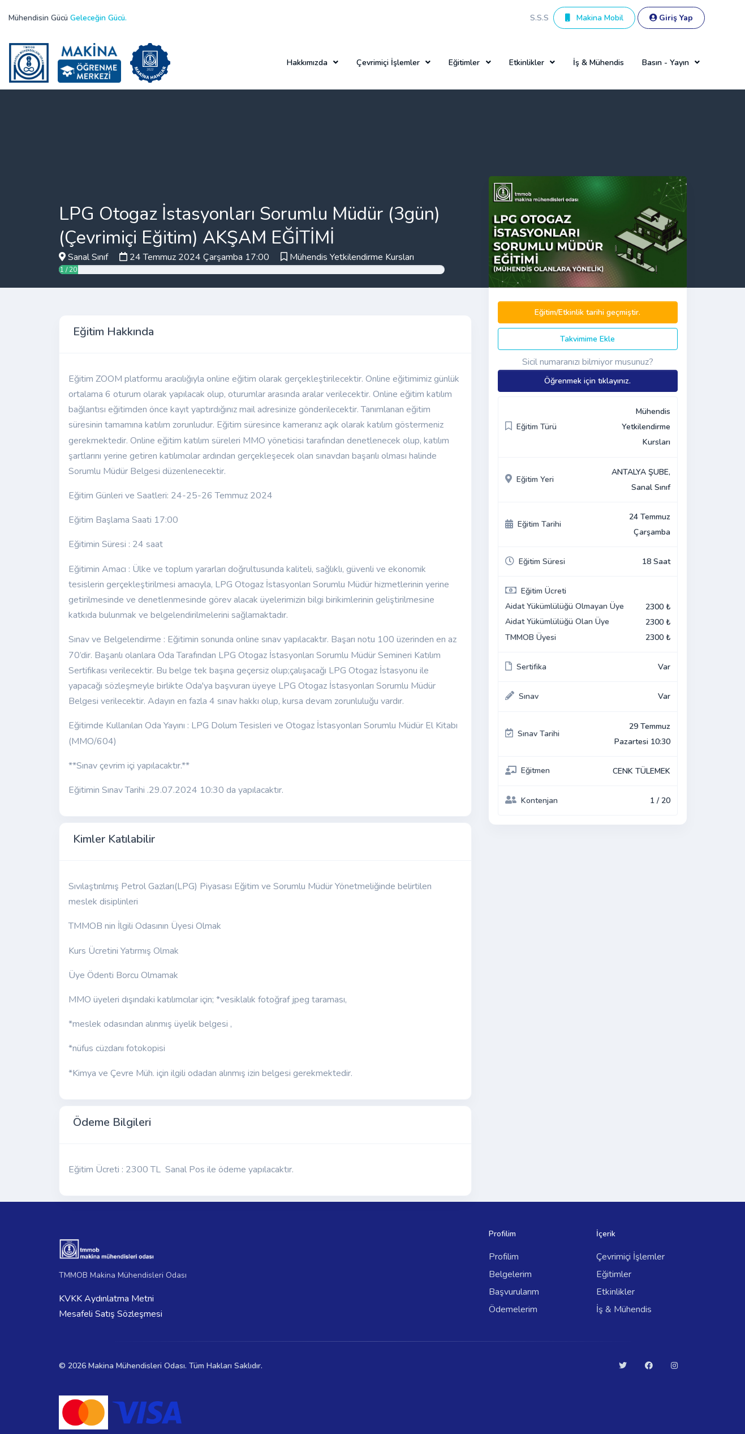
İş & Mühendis (598, 62)
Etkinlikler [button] (526, 62)
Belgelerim (510, 1274)
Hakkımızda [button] (307, 62)
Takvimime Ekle (587, 339)
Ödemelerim (513, 1309)
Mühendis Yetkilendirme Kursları (352, 257)
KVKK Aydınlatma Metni (106, 1298)
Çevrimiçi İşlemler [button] (388, 62)
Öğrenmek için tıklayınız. (587, 380)
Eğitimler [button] (464, 62)
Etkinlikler (615, 1292)
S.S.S (539, 17)
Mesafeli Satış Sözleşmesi (110, 1314)
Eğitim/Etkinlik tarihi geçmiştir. (587, 312)
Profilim (504, 1257)
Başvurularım (514, 1292)
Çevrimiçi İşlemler (630, 1257)
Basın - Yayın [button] (665, 62)
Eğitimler (613, 1274)
